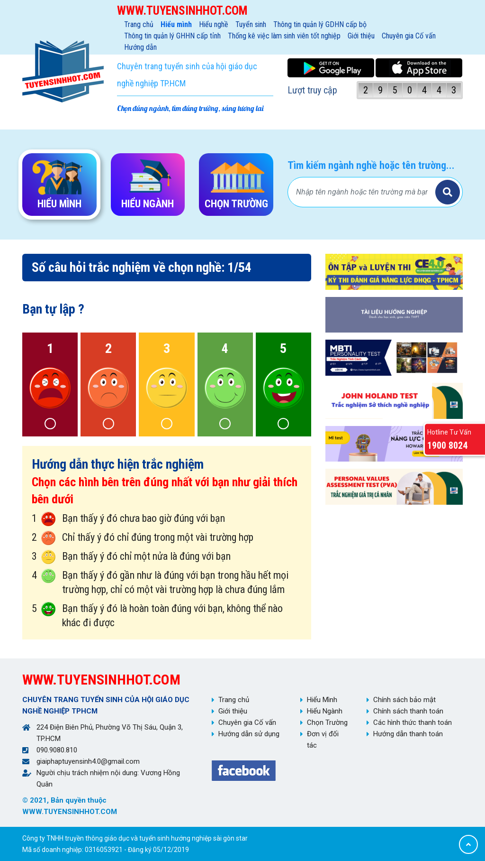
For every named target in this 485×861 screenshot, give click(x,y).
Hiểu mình (176, 24)
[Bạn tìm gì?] (362, 192)
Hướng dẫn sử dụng (248, 734)
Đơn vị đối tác (323, 740)
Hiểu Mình (322, 699)
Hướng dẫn (140, 47)
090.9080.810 (56, 750)
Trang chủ (138, 24)
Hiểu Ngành (324, 711)
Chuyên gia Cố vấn (409, 35)
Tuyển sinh (250, 24)
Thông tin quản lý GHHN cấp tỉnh (172, 35)
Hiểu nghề (213, 24)
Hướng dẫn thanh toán (408, 734)
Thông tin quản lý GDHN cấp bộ (320, 24)
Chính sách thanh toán (408, 711)
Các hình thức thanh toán (412, 722)
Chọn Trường (327, 722)
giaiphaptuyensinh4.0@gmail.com (88, 761)
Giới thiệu (361, 35)
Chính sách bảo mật (404, 699)
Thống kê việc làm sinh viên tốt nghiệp (284, 35)
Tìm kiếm (447, 192)
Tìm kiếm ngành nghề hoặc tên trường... (371, 165)
